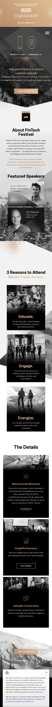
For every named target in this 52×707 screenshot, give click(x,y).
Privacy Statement (27, 701)
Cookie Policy (11, 701)
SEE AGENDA (26, 566)
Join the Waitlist (26, 91)
